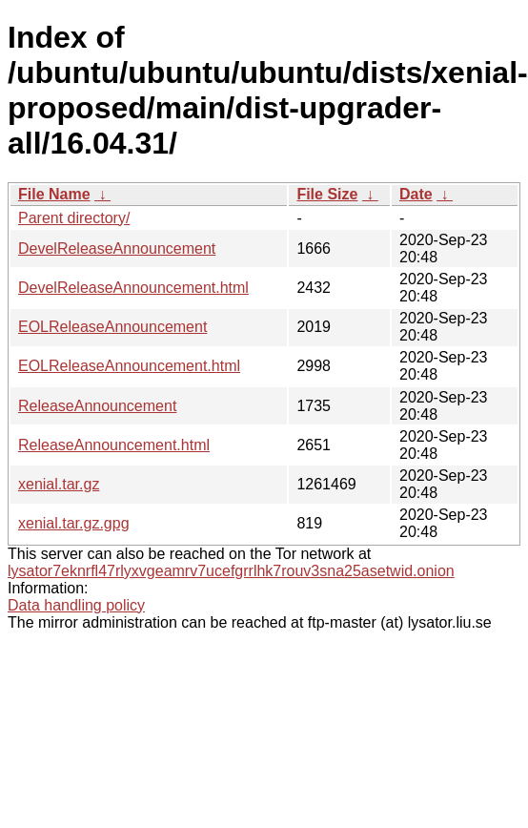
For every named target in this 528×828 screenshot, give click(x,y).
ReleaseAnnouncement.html (114, 445)
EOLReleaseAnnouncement (112, 327)
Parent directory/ (74, 218)
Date (416, 194)
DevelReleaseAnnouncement (116, 248)
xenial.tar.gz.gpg (74, 523)
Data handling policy (76, 605)
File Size (326, 194)
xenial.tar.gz (58, 484)
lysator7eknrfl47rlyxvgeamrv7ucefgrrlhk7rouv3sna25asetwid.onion (231, 571)
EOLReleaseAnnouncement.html (129, 366)
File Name (54, 194)
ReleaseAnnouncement (97, 406)
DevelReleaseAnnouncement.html (133, 287)
